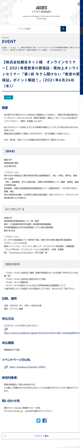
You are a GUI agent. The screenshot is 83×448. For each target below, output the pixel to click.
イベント (13, 47)
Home (4, 47)
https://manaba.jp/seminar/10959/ (28, 367)
